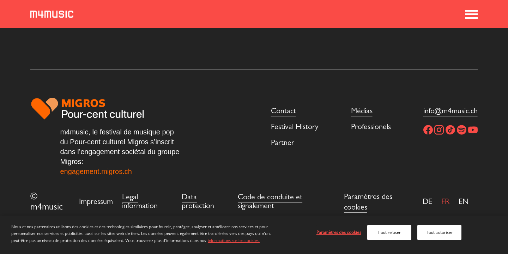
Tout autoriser (439, 232)
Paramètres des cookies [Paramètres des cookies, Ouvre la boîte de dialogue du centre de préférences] (338, 232)
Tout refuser (389, 232)
